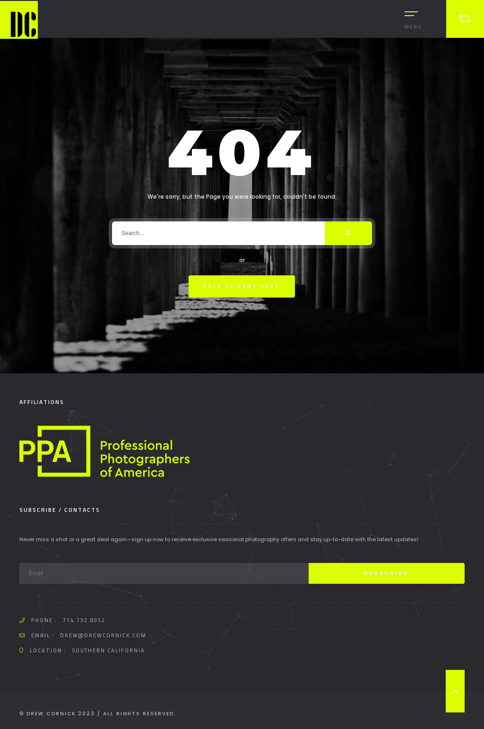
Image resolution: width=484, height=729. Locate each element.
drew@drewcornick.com (103, 635)
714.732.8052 (84, 620)
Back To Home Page (241, 286)
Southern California (108, 650)
